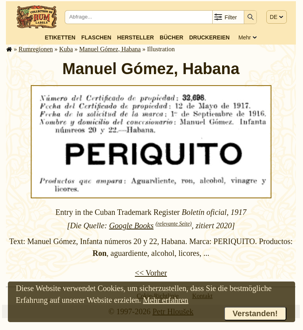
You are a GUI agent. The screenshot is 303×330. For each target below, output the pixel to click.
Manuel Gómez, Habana (110, 49)
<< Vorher (151, 272)
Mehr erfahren (165, 300)
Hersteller (135, 37)
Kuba (66, 49)
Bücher (171, 37)
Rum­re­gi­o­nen (36, 49)
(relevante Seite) (173, 224)
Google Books (131, 225)
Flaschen (96, 37)
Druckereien (209, 37)
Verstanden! (255, 313)
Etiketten (60, 37)
